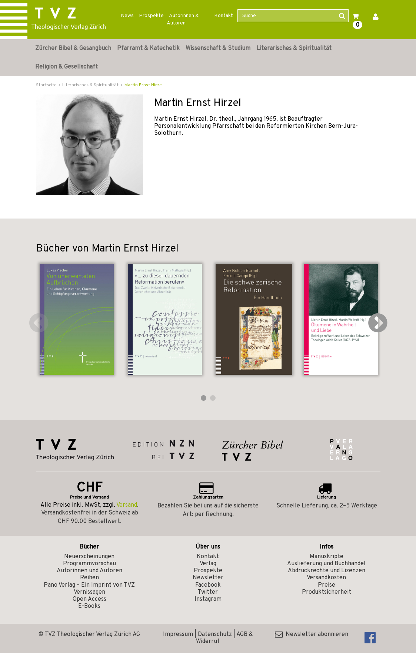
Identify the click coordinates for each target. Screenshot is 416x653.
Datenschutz (215, 634)
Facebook (208, 585)
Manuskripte (326, 556)
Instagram (208, 599)
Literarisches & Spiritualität (294, 48)
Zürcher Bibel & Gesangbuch (73, 48)
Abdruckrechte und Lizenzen (326, 570)
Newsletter (208, 578)
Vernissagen (89, 592)
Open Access (89, 599)
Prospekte (151, 16)
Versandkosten (326, 578)
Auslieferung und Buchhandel (326, 563)
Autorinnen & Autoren (183, 19)
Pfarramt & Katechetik (148, 48)
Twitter (208, 592)
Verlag (208, 563)
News (127, 16)
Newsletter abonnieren (311, 634)
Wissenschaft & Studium (218, 48)
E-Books (89, 606)
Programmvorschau (89, 563)
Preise (326, 585)
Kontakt (223, 16)
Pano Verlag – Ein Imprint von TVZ (89, 585)
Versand (126, 505)
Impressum (178, 634)
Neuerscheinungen (89, 556)
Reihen (89, 578)
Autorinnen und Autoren (89, 570)
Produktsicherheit (326, 592)
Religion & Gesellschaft (66, 67)
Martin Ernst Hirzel (143, 85)
